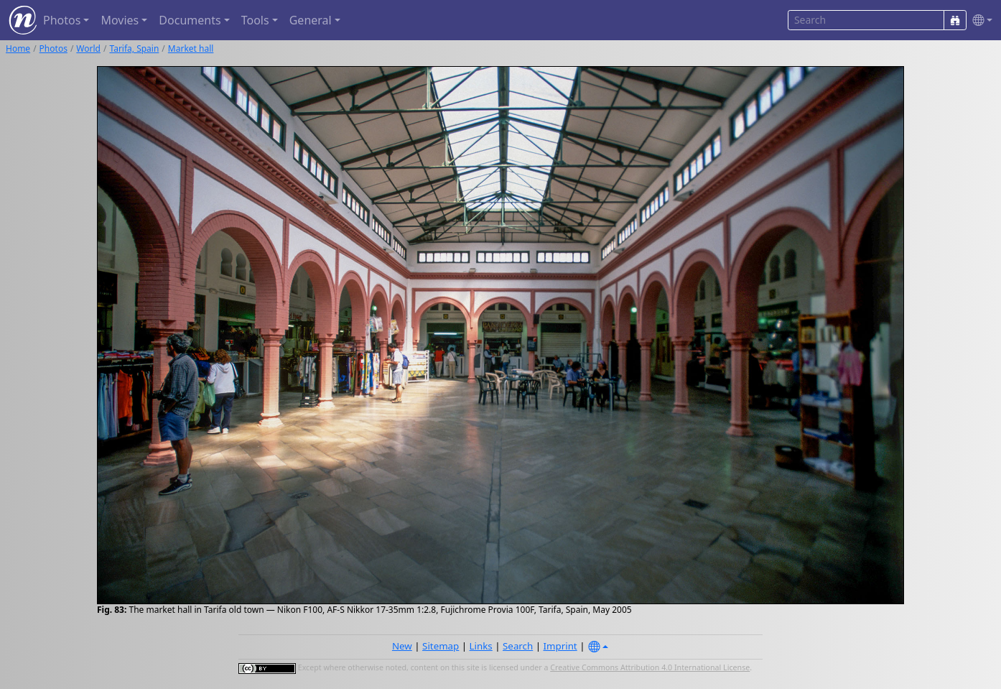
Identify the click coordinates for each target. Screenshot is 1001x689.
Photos (53, 48)
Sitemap (440, 645)
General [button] (310, 20)
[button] (979, 20)
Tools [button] (255, 20)
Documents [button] (189, 20)
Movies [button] (120, 20)
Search (518, 645)
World (88, 48)
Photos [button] (61, 20)
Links (481, 645)
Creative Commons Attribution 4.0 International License (650, 667)
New (402, 645)
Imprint (560, 645)
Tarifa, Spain (134, 48)
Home (18, 48)
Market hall (191, 48)
